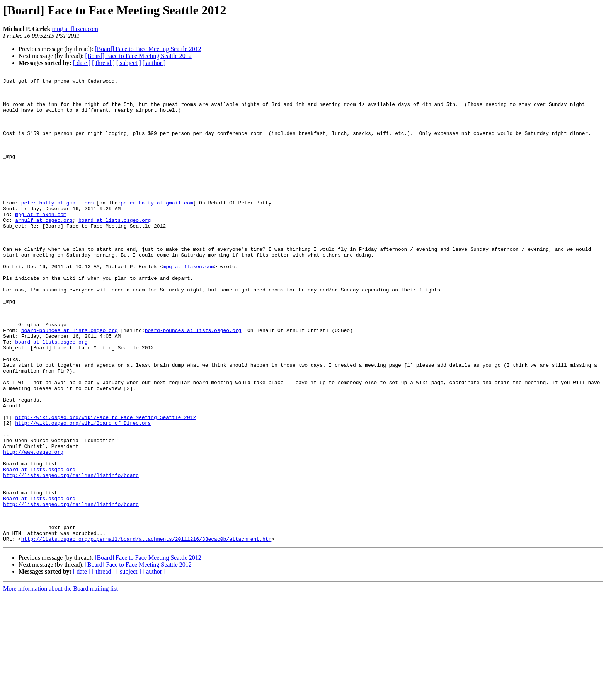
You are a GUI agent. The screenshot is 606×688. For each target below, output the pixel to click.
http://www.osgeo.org (33, 527)
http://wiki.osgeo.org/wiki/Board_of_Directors (83, 492)
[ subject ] (128, 63)
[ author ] (154, 63)
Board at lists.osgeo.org (39, 548)
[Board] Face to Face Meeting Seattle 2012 (148, 49)
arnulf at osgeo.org (43, 248)
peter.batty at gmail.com (57, 228)
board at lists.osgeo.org (114, 248)
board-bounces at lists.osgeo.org (69, 381)
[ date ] (81, 63)
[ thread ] (103, 63)
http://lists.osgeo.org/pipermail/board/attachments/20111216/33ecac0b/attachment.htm (146, 631)
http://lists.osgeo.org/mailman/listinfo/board (71, 555)
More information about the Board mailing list (60, 681)
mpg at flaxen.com (75, 29)
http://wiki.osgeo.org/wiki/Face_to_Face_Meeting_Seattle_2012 (105, 485)
